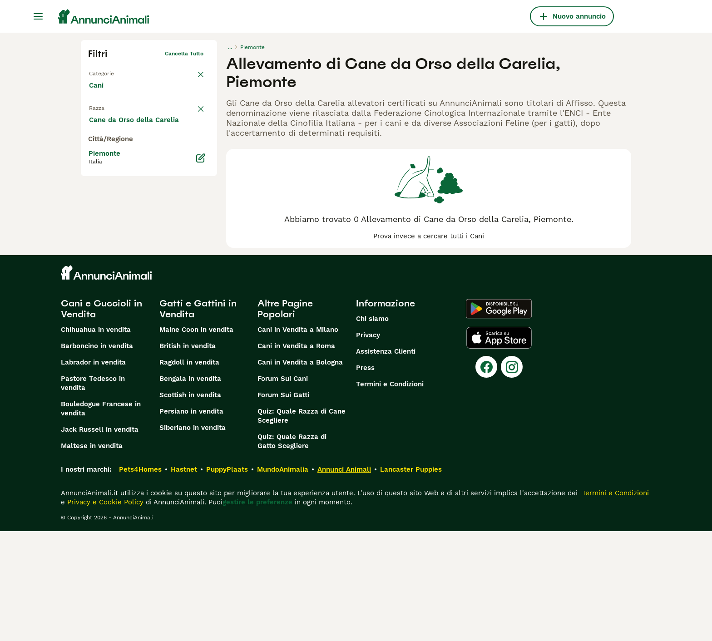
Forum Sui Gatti (283, 505)
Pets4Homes (140, 579)
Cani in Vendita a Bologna (300, 472)
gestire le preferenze (257, 612)
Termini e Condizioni (390, 494)
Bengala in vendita (190, 488)
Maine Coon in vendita (196, 439)
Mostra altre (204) (127, 300)
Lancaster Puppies (411, 579)
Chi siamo (372, 428)
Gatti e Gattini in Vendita (198, 418)
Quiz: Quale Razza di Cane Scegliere (301, 525)
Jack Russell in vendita (99, 539)
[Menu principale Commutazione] (38, 16)
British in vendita (187, 456)
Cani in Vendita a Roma (296, 456)
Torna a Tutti (106, 72)
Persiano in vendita (191, 521)
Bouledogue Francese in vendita (101, 518)
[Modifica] (201, 339)
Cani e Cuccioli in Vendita (101, 418)
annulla (193, 111)
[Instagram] (512, 477)
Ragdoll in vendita (189, 472)
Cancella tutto (184, 53)
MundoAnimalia (282, 579)
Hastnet (184, 579)
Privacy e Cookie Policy (104, 612)
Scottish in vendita (190, 505)
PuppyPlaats (227, 579)
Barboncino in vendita (97, 456)
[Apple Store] (499, 448)
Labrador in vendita (93, 472)
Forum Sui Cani (282, 488)
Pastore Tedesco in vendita (93, 493)
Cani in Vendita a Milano (297, 439)
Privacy (368, 445)
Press (365, 477)
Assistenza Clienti (385, 461)
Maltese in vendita (92, 556)
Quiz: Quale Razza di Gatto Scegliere (291, 551)
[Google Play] (499, 418)
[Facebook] (486, 477)
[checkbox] (93, 156)
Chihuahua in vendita (96, 439)
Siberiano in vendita (192, 537)
